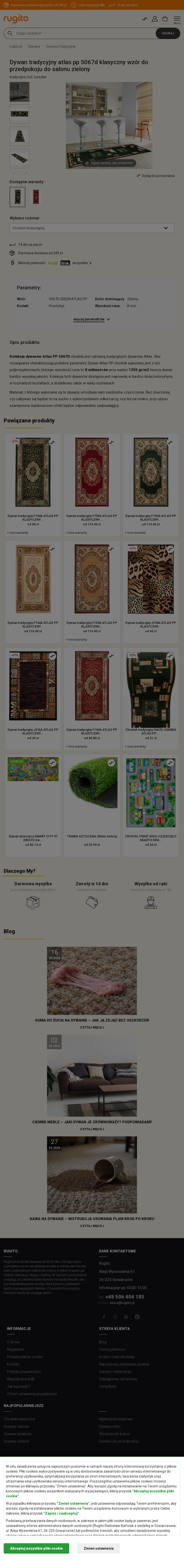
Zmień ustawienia (99, 1548)
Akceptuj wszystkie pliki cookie (36, 1548)
